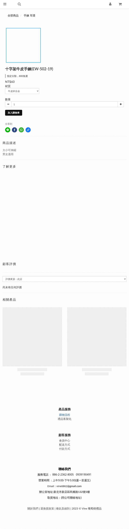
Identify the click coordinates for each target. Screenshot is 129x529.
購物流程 (64, 414)
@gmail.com (74, 486)
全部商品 (13, 15)
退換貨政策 (47, 508)
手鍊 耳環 (29, 15)
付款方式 (64, 448)
